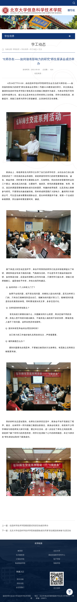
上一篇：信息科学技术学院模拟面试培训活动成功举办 (25, 525)
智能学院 (56, 563)
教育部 (20, 551)
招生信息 (20, 583)
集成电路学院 (20, 563)
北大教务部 (20, 555)
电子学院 (56, 559)
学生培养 (25, 49)
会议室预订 (20, 587)
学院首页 (16, 49)
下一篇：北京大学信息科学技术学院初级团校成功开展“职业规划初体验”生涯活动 (36, 530)
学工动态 (33, 49)
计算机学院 (20, 559)
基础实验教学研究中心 (56, 555)
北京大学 (56, 551)
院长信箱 (20, 579)
